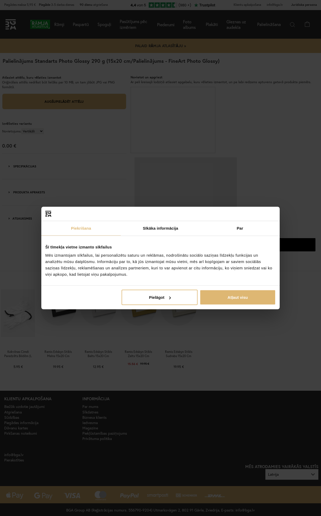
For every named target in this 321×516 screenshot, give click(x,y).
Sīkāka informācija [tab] (160, 228)
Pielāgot (160, 297)
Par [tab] (240, 228)
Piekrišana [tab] (81, 228)
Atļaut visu (238, 297)
